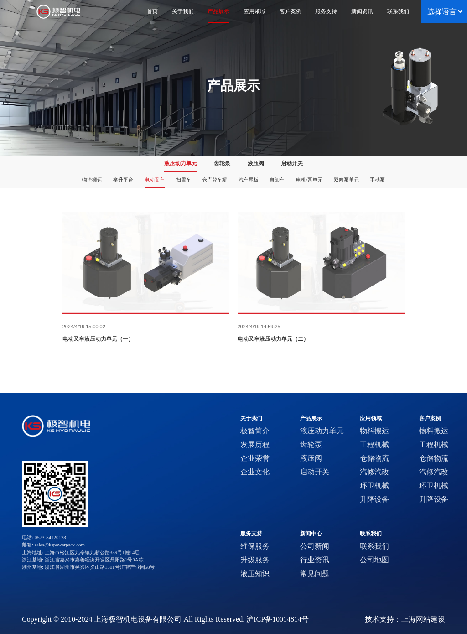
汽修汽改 (374, 472)
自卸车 (277, 179)
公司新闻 (314, 546)
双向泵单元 (346, 179)
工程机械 (374, 444)
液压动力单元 (180, 163)
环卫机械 (374, 485)
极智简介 (255, 431)
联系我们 (371, 534)
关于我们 (251, 418)
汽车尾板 (249, 179)
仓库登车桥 (214, 179)
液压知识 (255, 573)
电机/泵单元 (309, 179)
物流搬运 (92, 179)
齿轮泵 (222, 163)
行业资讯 (314, 560)
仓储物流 (374, 458)
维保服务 (255, 546)
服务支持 (251, 534)
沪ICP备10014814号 (277, 619)
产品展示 (311, 418)
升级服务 (255, 560)
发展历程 (255, 444)
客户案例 (430, 418)
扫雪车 (183, 179)
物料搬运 (374, 431)
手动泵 (377, 179)
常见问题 (314, 573)
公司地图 (374, 560)
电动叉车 (155, 179)
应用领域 (371, 418)
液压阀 (256, 163)
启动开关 (292, 163)
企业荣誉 (255, 458)
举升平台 (123, 179)
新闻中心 (311, 534)
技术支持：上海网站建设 (405, 619)
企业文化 (255, 472)
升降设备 (374, 499)
